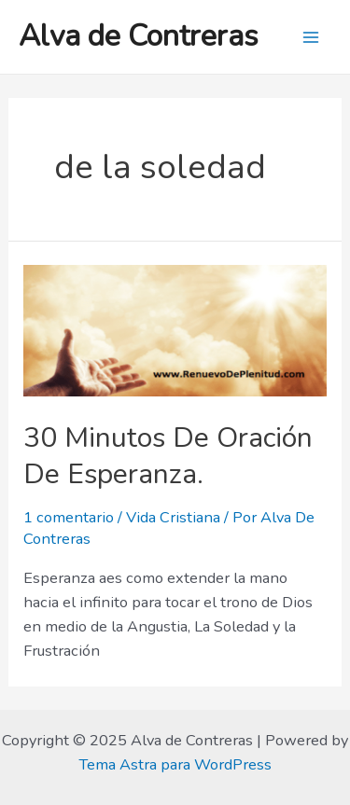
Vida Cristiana (173, 517)
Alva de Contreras (139, 36)
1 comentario (68, 517)
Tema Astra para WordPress (175, 764)
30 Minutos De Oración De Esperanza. (168, 456)
